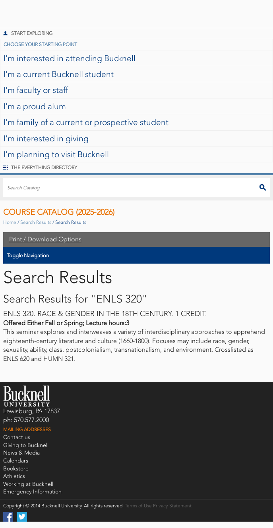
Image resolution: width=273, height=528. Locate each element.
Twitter (22, 517)
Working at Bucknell (28, 484)
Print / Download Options (45, 239)
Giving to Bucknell (25, 445)
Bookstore (16, 468)
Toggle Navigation (28, 255)
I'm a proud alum (35, 106)
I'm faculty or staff (36, 90)
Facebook (8, 517)
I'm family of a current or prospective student (86, 122)
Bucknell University (22, 14)
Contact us (16, 437)
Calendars (15, 460)
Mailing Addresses (27, 429)
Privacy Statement (172, 506)
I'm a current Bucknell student (59, 74)
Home (9, 222)
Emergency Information (32, 491)
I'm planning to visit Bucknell (56, 154)
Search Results (35, 222)
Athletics (14, 476)
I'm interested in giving (46, 138)
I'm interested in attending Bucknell (70, 58)
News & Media (21, 452)
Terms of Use (138, 506)
